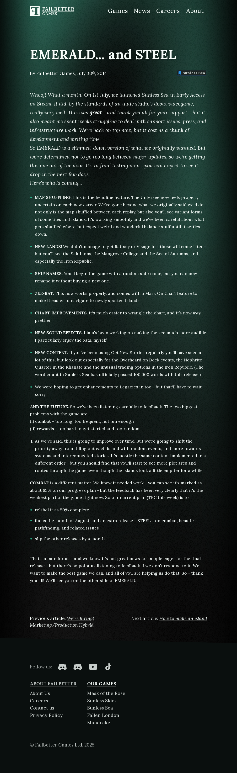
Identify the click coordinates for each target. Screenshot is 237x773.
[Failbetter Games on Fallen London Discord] (62, 666)
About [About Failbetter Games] (195, 11)
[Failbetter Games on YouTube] (92, 666)
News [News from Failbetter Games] (142, 11)
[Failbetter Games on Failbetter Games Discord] (77, 666)
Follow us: (41, 667)
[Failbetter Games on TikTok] (108, 666)
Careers (39, 701)
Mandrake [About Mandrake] (98, 722)
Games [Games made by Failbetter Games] (118, 11)
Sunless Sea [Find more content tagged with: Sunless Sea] (191, 72)
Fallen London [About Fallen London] (103, 715)
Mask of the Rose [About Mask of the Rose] (106, 693)
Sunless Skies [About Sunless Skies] (102, 701)
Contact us (42, 708)
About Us (40, 693)
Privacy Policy (46, 715)
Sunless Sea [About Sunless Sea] (100, 708)
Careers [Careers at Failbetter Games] (168, 11)
